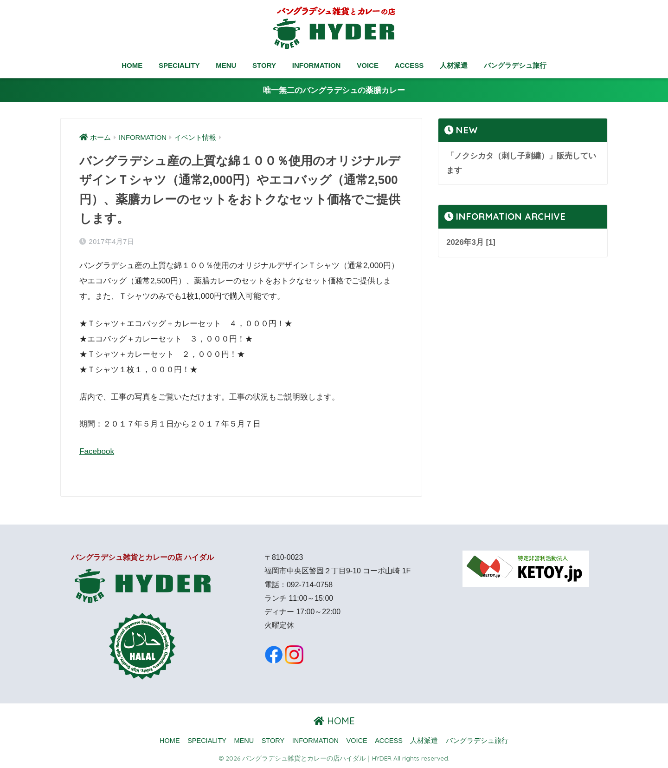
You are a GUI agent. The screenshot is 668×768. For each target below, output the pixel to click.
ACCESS (409, 65)
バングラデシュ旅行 (515, 65)
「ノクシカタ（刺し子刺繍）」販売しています (521, 163)
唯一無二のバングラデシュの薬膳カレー (334, 90)
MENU (226, 65)
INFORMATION (316, 65)
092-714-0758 (310, 585)
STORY (264, 65)
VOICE (368, 65)
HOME (132, 65)
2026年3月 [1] (470, 242)
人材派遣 (454, 65)
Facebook (96, 451)
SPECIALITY (179, 65)
